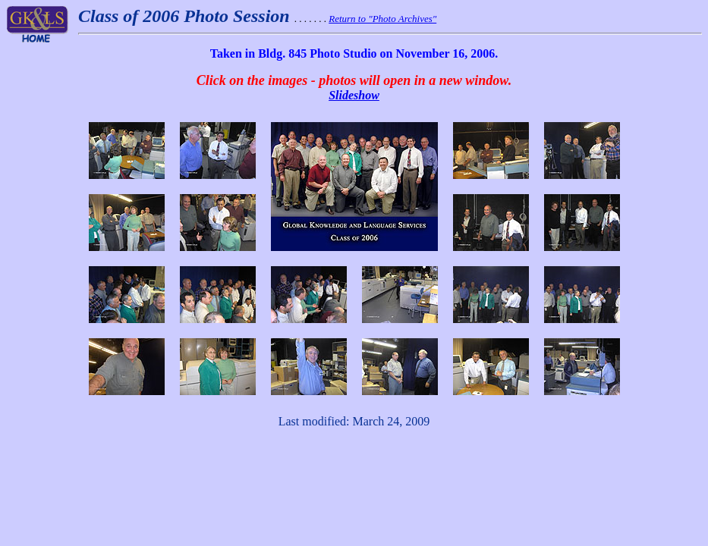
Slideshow (354, 95)
